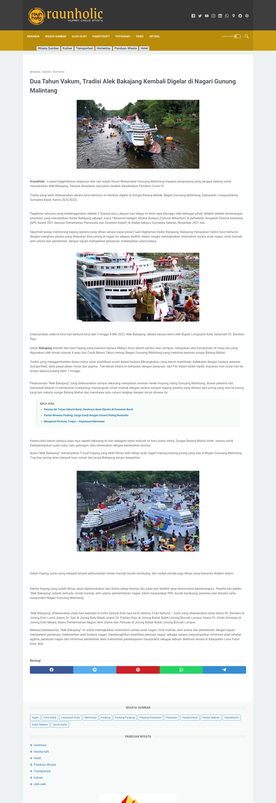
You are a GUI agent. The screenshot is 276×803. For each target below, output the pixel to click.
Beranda (36, 29)
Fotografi (125, 29)
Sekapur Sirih (142, 789)
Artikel (157, 29)
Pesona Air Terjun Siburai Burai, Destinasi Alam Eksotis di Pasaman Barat (88, 437)
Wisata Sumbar (58, 29)
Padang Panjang (231, 73)
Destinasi (198, 122)
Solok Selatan (217, 94)
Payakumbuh (198, 87)
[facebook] (190, 12)
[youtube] (204, 12)
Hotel (146, 42)
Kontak (158, 789)
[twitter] (197, 12)
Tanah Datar (198, 101)
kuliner (196, 154)
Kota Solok (208, 66)
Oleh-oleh (82, 29)
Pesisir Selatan (219, 87)
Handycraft (104, 29)
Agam (194, 66)
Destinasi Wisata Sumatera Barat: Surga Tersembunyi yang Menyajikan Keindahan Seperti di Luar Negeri (217, 363)
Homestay (106, 42)
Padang (211, 73)
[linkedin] (217, 12)
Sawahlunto (198, 94)
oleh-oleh (198, 161)
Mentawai (196, 73)
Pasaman (222, 80)
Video (142, 29)
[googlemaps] (231, 12)
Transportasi (87, 42)
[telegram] (237, 12)
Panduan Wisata (128, 42)
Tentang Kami (122, 789)
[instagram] (211, 12)
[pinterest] (244, 12)
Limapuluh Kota (229, 66)
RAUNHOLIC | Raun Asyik (143, 797)
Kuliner (70, 42)
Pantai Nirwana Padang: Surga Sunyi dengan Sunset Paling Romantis (86, 443)
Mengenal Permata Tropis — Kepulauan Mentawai (74, 449)
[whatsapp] (224, 12)
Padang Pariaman (201, 80)
